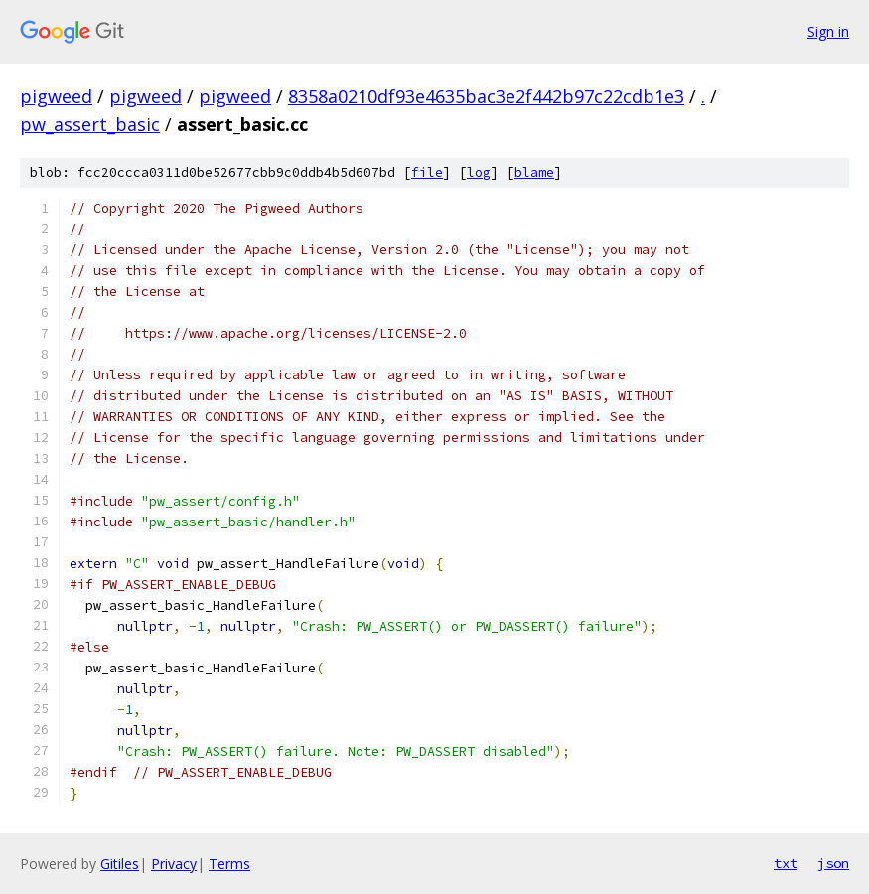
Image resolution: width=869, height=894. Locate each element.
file (427, 172)
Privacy (174, 863)
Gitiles (119, 863)
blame (534, 172)
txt (785, 863)
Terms (229, 863)
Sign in (828, 31)
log (479, 172)
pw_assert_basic (90, 124)
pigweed (56, 96)
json (833, 863)
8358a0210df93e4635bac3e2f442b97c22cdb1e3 (486, 96)
